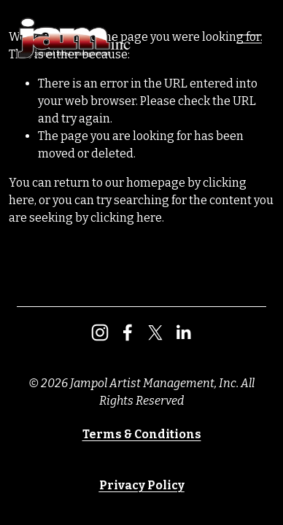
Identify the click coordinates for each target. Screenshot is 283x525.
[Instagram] (100, 332)
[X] (155, 332)
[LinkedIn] (183, 332)
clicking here (126, 218)
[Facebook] (127, 332)
